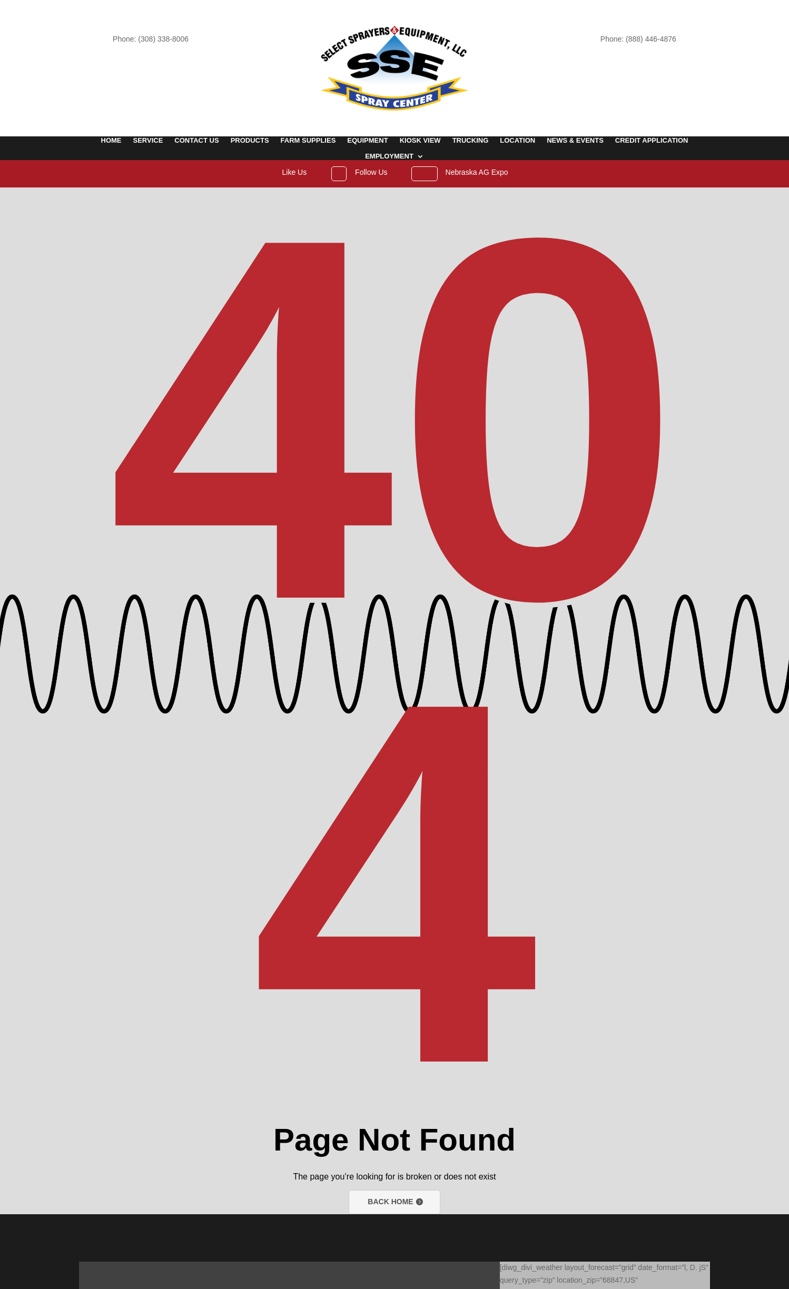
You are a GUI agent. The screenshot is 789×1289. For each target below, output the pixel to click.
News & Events (575, 140)
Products (250, 140)
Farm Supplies (308, 140)
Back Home (390, 1201)
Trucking (470, 140)
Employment (389, 156)
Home (111, 140)
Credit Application (651, 140)
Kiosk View (420, 140)
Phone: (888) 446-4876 (638, 39)
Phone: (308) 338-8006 (151, 39)
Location (517, 140)
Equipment (367, 140)
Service (148, 140)
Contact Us (196, 140)
